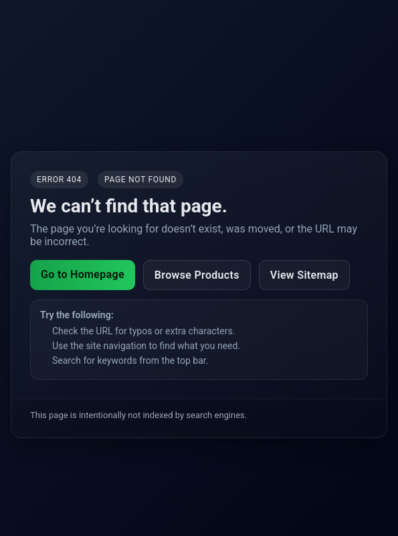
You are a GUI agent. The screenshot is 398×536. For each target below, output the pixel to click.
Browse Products (197, 275)
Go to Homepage (82, 274)
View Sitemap (304, 275)
